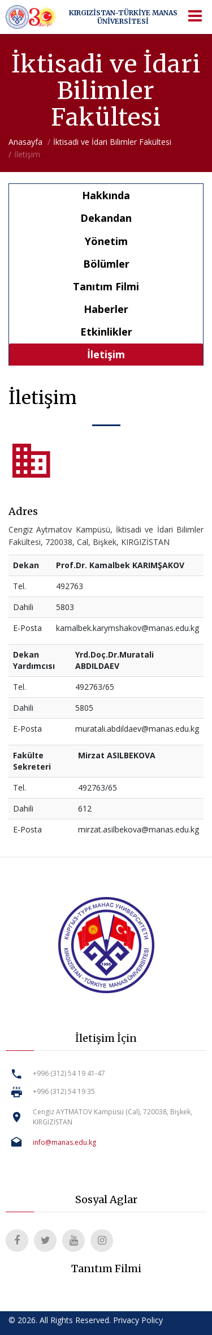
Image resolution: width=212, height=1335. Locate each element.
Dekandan (106, 218)
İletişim (106, 354)
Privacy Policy (138, 1320)
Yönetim (106, 241)
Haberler (106, 309)
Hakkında (106, 195)
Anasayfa (25, 141)
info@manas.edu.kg (64, 1142)
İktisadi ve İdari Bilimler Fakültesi (112, 141)
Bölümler (106, 264)
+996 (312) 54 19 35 (64, 1091)
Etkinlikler (106, 331)
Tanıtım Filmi (106, 286)
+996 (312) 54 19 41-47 (69, 1073)
